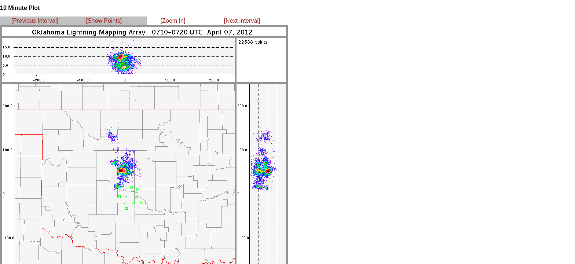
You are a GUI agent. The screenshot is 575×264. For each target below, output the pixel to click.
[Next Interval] (242, 21)
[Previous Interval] (34, 21)
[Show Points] (104, 21)
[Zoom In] (173, 21)
